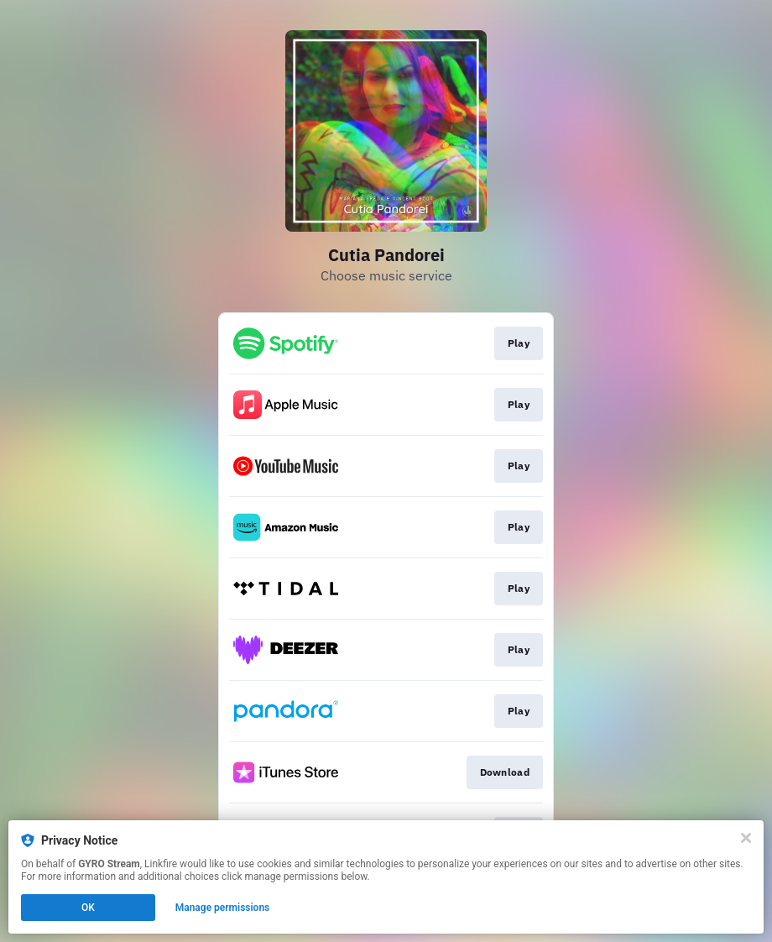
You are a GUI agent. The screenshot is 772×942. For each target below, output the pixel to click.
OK (88, 907)
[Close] (746, 837)
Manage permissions (222, 907)
